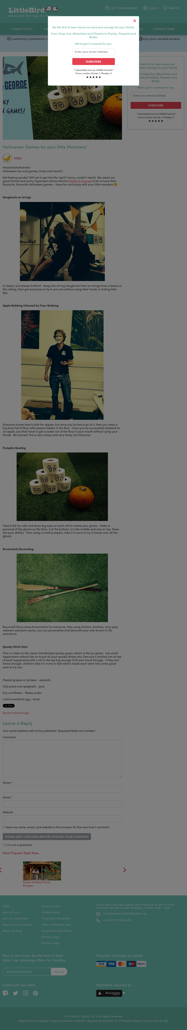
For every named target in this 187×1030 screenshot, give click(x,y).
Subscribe (93, 61)
